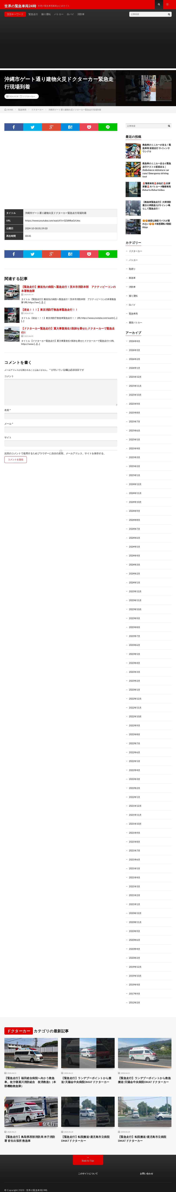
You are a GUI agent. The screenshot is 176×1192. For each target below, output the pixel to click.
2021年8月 (134, 835)
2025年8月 (134, 413)
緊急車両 (133, 315)
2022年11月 (135, 703)
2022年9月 (134, 721)
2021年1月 (134, 897)
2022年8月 (134, 729)
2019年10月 (135, 967)
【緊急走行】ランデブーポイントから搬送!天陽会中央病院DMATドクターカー (87, 1074)
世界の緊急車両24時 (36, 1184)
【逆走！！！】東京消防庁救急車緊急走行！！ (49, 312)
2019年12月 (135, 958)
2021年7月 (134, 844)
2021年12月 (135, 800)
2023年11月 (135, 597)
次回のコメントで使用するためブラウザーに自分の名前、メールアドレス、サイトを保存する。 (55, 456)
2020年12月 (135, 906)
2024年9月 (134, 509)
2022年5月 (134, 756)
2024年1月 (134, 580)
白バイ (70, 16)
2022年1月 (134, 791)
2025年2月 (134, 465)
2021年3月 (134, 879)
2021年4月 (134, 870)
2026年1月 (134, 369)
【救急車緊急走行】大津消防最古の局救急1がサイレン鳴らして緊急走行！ (156, 208)
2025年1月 (134, 474)
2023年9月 (134, 615)
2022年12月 (135, 694)
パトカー (59, 16)
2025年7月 (134, 421)
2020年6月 (134, 932)
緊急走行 (33, 16)
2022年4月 (134, 765)
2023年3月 (134, 668)
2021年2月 (134, 888)
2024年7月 (134, 527)
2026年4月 (134, 342)
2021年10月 (135, 818)
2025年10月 (135, 395)
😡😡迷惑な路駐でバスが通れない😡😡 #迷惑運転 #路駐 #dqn (156, 226)
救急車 (132, 280)
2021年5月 (134, 862)
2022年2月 (134, 782)
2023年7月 (134, 633)
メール (8, 426)
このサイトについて (88, 1167)
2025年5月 (134, 439)
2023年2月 (134, 677)
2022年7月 (134, 738)
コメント (9, 379)
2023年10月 (135, 606)
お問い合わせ (146, 1167)
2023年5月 (134, 650)
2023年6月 (134, 641)
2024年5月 (134, 545)
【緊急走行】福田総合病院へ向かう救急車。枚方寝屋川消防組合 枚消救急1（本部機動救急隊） (30, 1074)
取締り (132, 271)
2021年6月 (134, 853)
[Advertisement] (88, 47)
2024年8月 (134, 518)
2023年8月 (134, 624)
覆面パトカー (136, 324)
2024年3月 (134, 562)
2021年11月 (135, 809)
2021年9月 (134, 826)
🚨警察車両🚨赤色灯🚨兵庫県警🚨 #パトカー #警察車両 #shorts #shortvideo (156, 189)
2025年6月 (134, 430)
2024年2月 (134, 571)
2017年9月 (134, 985)
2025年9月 (134, 404)
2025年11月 (135, 386)
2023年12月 (135, 589)
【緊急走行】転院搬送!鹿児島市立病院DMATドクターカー (86, 1132)
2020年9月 (134, 923)
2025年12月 (135, 377)
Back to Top (88, 1154)
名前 (7, 413)
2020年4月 (134, 941)
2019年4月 (134, 976)
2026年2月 (134, 360)
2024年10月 (135, 501)
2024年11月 (135, 492)
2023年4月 (134, 659)
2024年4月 (134, 553)
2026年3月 (134, 351)
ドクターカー (29, 99)
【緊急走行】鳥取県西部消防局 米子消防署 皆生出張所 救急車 (29, 1132)
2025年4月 (134, 448)
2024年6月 (134, 536)
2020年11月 (135, 914)
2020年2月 (134, 950)
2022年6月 (134, 747)
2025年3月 (134, 457)
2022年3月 (134, 773)
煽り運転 (46, 16)
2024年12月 (135, 483)
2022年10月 (135, 712)
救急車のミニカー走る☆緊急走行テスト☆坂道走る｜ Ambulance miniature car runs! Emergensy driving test (156, 173)
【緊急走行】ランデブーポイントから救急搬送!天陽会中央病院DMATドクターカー (144, 1074)
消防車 (80, 16)
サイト (7, 440)
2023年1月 (134, 685)
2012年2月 (134, 994)
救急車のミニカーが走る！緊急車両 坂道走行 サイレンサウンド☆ (156, 150)
